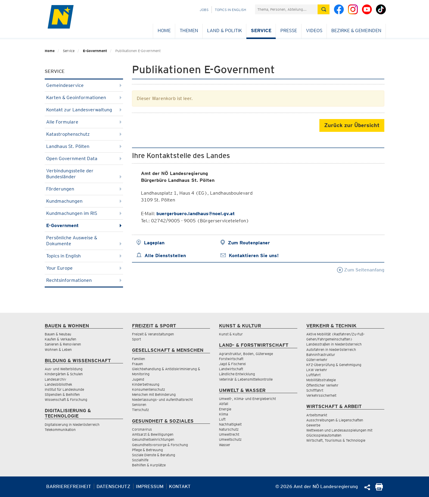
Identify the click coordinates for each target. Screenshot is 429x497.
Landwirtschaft (231, 369)
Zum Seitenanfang (360, 270)
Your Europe (84, 268)
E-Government (95, 51)
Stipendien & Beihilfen (62, 394)
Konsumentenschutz (148, 389)
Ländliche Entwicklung (237, 374)
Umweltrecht (229, 434)
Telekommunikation (60, 429)
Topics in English (230, 9)
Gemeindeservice (84, 85)
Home (164, 30)
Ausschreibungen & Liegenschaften (334, 420)
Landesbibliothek (58, 384)
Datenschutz (113, 486)
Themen (189, 30)
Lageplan (154, 243)
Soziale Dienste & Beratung (153, 455)
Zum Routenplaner (249, 243)
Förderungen (84, 189)
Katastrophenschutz (84, 134)
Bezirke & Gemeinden (356, 30)
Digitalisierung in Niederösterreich (72, 424)
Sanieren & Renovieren (63, 344)
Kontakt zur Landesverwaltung (84, 109)
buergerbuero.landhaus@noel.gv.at (195, 213)
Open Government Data (84, 158)
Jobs (204, 9)
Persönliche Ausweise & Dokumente (84, 240)
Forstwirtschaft (231, 359)
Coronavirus (142, 429)
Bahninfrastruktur (320, 354)
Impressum (150, 486)
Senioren (139, 404)
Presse (288, 30)
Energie (225, 409)
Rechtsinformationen (84, 280)
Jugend (138, 379)
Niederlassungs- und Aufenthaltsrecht (162, 399)
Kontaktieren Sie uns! (254, 255)
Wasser (224, 445)
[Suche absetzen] (323, 9)
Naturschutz (229, 429)
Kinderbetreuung (145, 384)
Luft (222, 419)
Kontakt (180, 486)
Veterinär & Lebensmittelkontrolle (246, 379)
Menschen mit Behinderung (154, 394)
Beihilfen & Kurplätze (149, 465)
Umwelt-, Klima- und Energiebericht (247, 398)
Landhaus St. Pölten (84, 146)
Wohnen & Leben (58, 349)
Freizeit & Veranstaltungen (153, 334)
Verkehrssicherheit (321, 395)
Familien (138, 359)
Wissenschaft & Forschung (66, 399)
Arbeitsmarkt (316, 415)
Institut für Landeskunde (64, 389)
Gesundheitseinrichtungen (153, 439)
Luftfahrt (313, 375)
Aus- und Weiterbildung (64, 369)
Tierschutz (140, 409)
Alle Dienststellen (165, 255)
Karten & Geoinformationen (84, 97)
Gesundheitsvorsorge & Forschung (160, 445)
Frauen (137, 364)
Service (261, 30)
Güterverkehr (316, 359)
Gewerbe (313, 425)
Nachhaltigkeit (230, 424)
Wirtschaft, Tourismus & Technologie (335, 440)
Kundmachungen (84, 201)
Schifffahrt (314, 390)
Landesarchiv (55, 379)
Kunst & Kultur (231, 334)
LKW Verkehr (316, 370)
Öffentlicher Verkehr (322, 385)
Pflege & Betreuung (147, 450)
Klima (223, 414)
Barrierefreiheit (68, 486)
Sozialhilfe (140, 460)
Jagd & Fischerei (232, 364)
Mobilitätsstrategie (321, 380)
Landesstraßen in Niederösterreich (334, 344)
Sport (136, 339)
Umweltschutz (230, 439)
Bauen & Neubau (58, 334)
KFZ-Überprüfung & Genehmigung (333, 364)
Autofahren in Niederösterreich (331, 349)
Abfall (223, 403)
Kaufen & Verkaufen (60, 339)
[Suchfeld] (286, 9)
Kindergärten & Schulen (64, 374)
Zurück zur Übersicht (352, 125)
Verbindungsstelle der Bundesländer (84, 173)
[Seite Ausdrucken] (379, 489)
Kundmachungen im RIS (84, 213)
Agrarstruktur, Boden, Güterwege (246, 353)
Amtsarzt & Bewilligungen (152, 434)
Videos (314, 30)
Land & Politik (224, 30)
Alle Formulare (84, 122)
